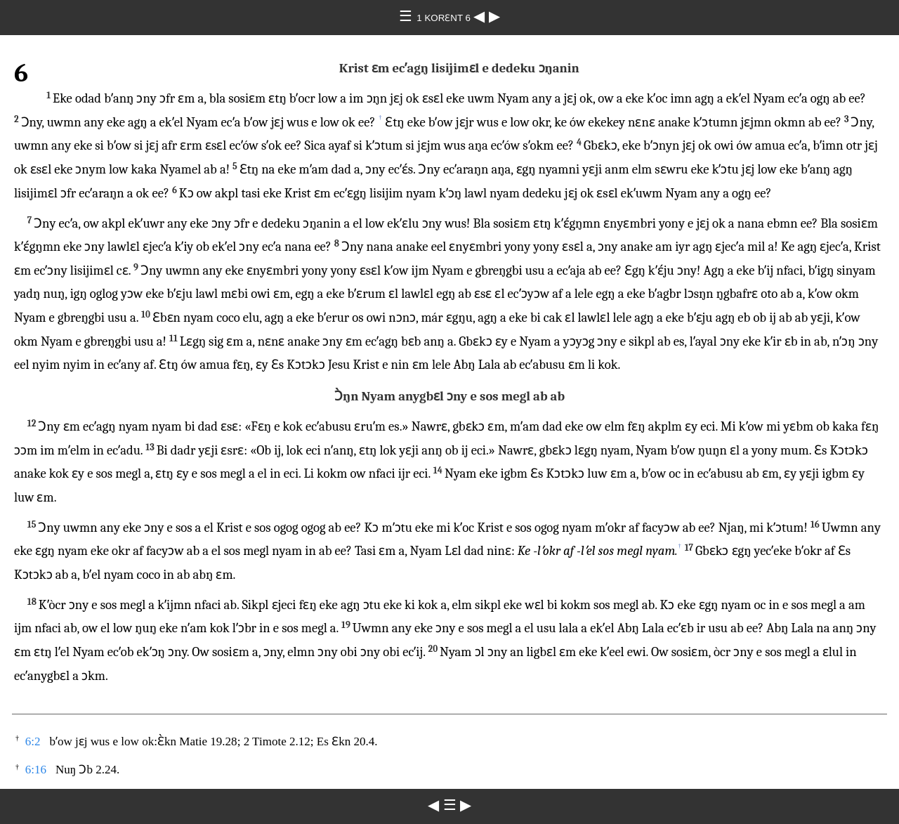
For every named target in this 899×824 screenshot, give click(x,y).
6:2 (33, 741)
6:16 (35, 769)
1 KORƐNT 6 (444, 18)
